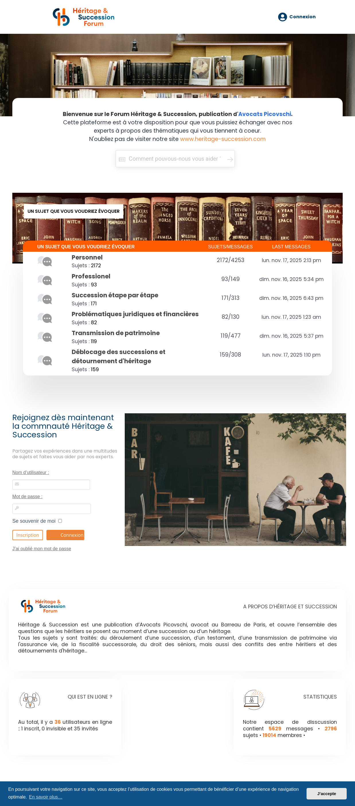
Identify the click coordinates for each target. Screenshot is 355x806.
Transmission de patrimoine (116, 333)
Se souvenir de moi (37, 521)
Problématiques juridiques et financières (135, 314)
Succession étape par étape (115, 295)
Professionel (91, 276)
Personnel (87, 257)
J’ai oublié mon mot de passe (41, 548)
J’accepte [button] (326, 793)
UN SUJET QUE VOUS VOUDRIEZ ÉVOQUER (86, 246)
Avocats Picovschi (264, 114)
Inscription (27, 535)
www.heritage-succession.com (223, 139)
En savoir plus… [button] (46, 797)
